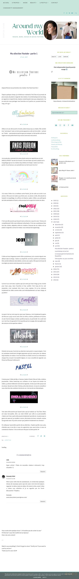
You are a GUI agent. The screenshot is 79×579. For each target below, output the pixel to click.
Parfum (66, 56)
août (56, 235)
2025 (54, 200)
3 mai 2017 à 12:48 (10, 478)
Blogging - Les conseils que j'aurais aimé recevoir (67, 178)
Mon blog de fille (56, 142)
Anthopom (54, 137)
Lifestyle (8, 440)
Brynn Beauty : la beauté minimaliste (64, 101)
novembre (58, 227)
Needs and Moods (56, 144)
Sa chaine (24, 124)
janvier (57, 266)
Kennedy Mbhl (10, 476)
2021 (54, 211)
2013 (54, 277)
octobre (57, 230)
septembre (58, 232)
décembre (58, 224)
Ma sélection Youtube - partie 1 (64, 248)
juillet (56, 238)
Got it (44, 577)
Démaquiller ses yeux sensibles (64, 258)
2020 (54, 214)
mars (56, 261)
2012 (54, 280)
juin (56, 240)
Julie (7, 460)
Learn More (37, 577)
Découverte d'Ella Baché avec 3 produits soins (66, 162)
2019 (54, 216)
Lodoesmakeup (55, 140)
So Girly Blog (55, 149)
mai (56, 243)
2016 (54, 269)
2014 (54, 274)
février (57, 264)
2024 (54, 203)
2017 (54, 222)
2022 (54, 208)
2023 (54, 206)
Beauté (54, 56)
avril (56, 246)
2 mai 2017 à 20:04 (10, 462)
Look (59, 56)
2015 (54, 272)
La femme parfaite (63, 187)
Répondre (43, 471)
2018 (54, 219)
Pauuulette (54, 146)
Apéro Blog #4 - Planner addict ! (66, 170)
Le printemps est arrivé (61, 251)
